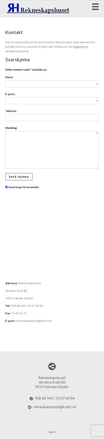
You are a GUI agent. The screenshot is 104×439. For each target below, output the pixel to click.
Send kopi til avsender (23, 187)
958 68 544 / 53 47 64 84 (52, 398)
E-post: (10, 94)
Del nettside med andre (52, 366)
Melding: (11, 128)
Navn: (9, 77)
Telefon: (11, 111)
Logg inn (52, 431)
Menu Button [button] (95, 6)
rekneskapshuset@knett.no (52, 407)
